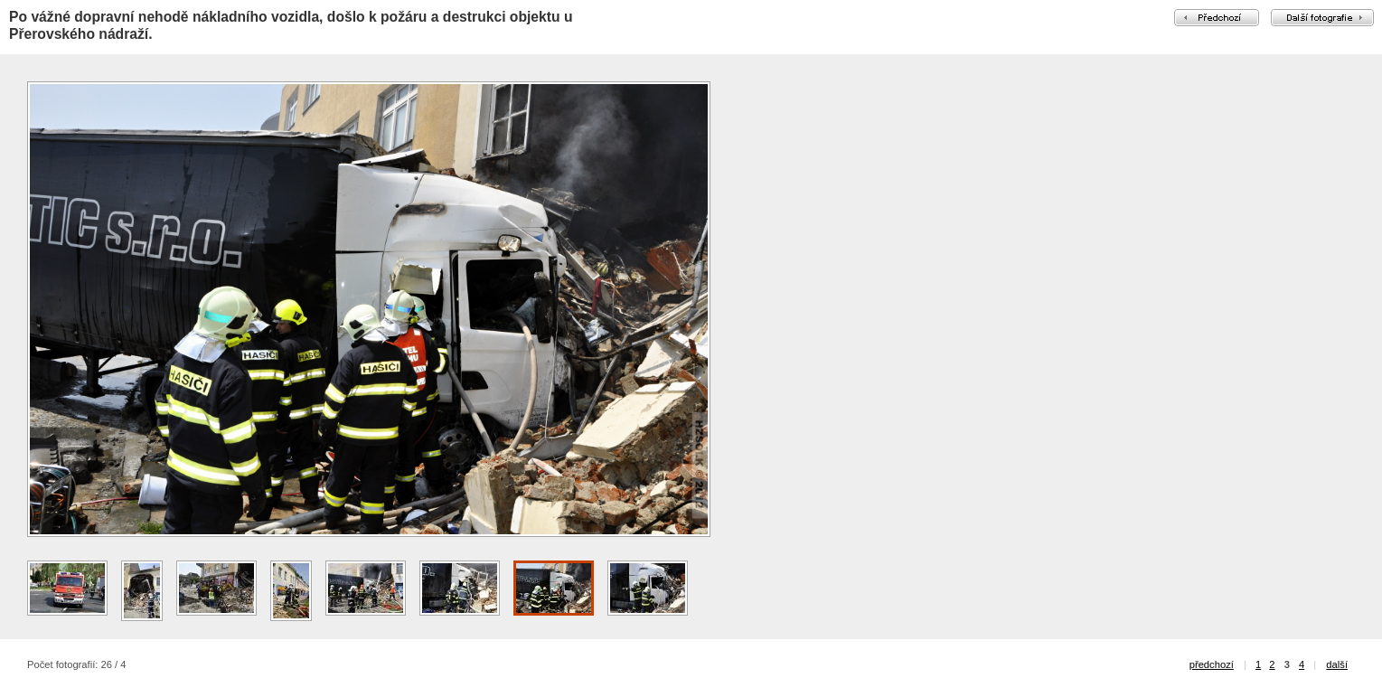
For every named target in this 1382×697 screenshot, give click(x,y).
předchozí (1211, 664)
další (1337, 664)
